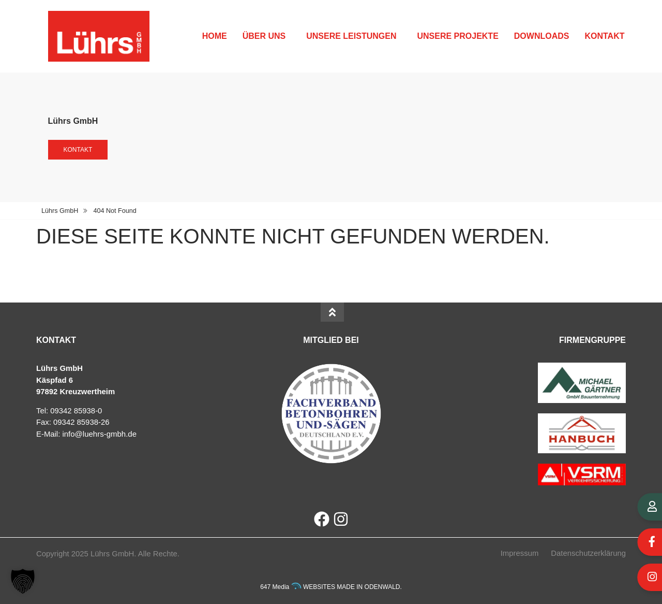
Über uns (267, 36)
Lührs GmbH (59, 210)
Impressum (520, 553)
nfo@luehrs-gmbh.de (100, 433)
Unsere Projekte (457, 36)
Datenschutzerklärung (588, 553)
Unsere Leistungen (353, 36)
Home (214, 36)
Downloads (541, 36)
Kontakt (606, 36)
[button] (23, 581)
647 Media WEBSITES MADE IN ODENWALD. (331, 587)
